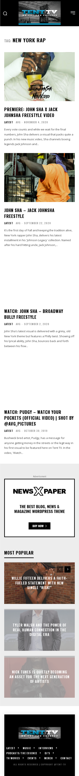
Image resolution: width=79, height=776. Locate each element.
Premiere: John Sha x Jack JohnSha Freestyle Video (31, 112)
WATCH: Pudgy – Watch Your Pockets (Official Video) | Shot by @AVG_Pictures (39, 418)
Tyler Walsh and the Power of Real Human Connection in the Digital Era (39, 630)
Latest (8, 122)
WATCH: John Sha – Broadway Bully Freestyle (33, 314)
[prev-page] (60, 569)
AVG (18, 122)
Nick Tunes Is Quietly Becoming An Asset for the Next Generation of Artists (39, 677)
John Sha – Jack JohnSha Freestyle (29, 213)
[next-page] (67, 569)
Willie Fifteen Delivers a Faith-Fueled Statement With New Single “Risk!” (39, 583)
